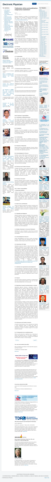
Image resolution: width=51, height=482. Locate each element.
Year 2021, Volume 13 (43, 12)
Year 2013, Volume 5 (43, 49)
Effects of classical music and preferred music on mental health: (44, 248)
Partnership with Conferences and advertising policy (7, 28)
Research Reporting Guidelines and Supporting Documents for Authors (8, 61)
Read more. (17, 351)
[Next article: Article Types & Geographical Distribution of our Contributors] (35, 340)
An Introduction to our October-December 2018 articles (44, 125)
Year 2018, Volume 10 (43, 15)
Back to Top (47, 477)
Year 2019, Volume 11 (43, 14)
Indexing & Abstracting (8, 26)
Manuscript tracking (8, 18)
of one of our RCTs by (43, 90)
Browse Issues (42, 10)
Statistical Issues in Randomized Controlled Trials (8, 121)
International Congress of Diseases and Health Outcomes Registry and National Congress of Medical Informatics (44, 187)
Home (40, 9)
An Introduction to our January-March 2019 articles (43, 82)
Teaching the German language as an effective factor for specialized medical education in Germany (44, 288)
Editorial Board (7, 25)
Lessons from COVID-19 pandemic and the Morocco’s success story (8, 85)
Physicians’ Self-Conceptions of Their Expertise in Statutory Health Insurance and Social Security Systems (8, 158)
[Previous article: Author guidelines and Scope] (17, 340)
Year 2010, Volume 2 (43, 52)
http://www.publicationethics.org (22, 19)
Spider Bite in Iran (6, 137)
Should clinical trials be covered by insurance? (44, 267)
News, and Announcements (42, 56)
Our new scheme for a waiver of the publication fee (43, 86)
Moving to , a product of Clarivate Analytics (43, 94)
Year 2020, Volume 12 (43, 13)
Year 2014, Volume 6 (43, 45)
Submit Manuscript (7, 16)
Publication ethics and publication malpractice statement (8, 22)
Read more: (20, 411)
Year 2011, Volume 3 (43, 51)
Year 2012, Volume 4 (43, 50)
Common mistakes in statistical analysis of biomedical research (44, 106)
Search (34, 3)
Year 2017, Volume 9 (43, 16)
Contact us (6, 30)
